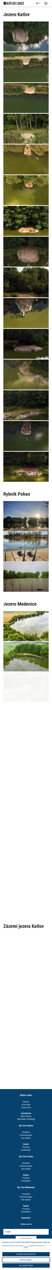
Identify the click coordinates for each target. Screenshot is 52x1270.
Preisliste (26, 1147)
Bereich (26, 1102)
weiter (26, 1247)
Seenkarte (26, 1132)
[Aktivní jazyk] (38, 3)
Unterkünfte (26, 1113)
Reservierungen (26, 1135)
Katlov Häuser (26, 1116)
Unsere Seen (26, 1107)
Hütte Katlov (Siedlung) (26, 1119)
